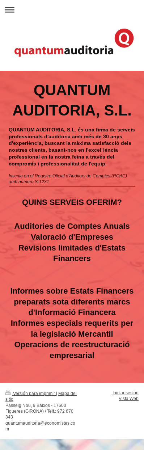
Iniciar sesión (126, 392)
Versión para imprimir (30, 393)
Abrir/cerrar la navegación (72, 9)
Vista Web (129, 398)
